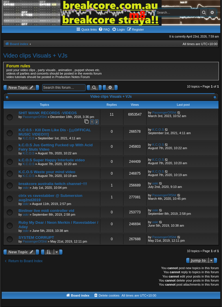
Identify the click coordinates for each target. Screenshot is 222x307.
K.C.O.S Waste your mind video (46, 172)
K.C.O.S (28, 138)
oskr (26, 187)
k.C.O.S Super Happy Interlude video (51, 160)
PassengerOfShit (35, 117)
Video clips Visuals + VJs (35, 55)
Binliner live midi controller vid (46, 210)
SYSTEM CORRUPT (36, 237)
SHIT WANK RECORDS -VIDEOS (47, 113)
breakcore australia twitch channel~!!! (52, 184)
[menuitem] (104, 29)
